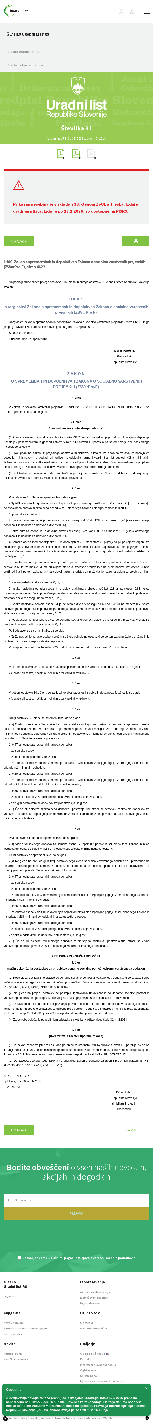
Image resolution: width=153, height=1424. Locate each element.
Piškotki (33, 1418)
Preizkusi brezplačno (93, 1328)
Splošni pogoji (89, 1376)
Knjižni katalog (13, 1334)
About (103, 1353)
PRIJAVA (76, 1213)
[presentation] (76, 1240)
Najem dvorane (90, 1303)
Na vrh (131, 1130)
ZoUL (101, 204)
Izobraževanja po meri (94, 1297)
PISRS (121, 211)
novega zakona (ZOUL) (45, 1398)
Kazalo (19, 241)
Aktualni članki (13, 1353)
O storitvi (86, 1323)
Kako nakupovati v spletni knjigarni (26, 1328)
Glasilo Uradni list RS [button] (26, 52)
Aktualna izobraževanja (95, 1292)
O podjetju (87, 1353)
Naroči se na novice (16, 1359)
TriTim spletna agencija (66, 1418)
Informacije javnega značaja (98, 1365)
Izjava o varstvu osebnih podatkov (102, 1381)
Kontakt (85, 1359)
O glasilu (9, 1296)
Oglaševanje (88, 1370)
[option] (77, 128)
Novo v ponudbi (14, 1323)
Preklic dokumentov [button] (25, 65)
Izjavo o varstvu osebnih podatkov (106, 1258)
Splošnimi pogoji (61, 1258)
